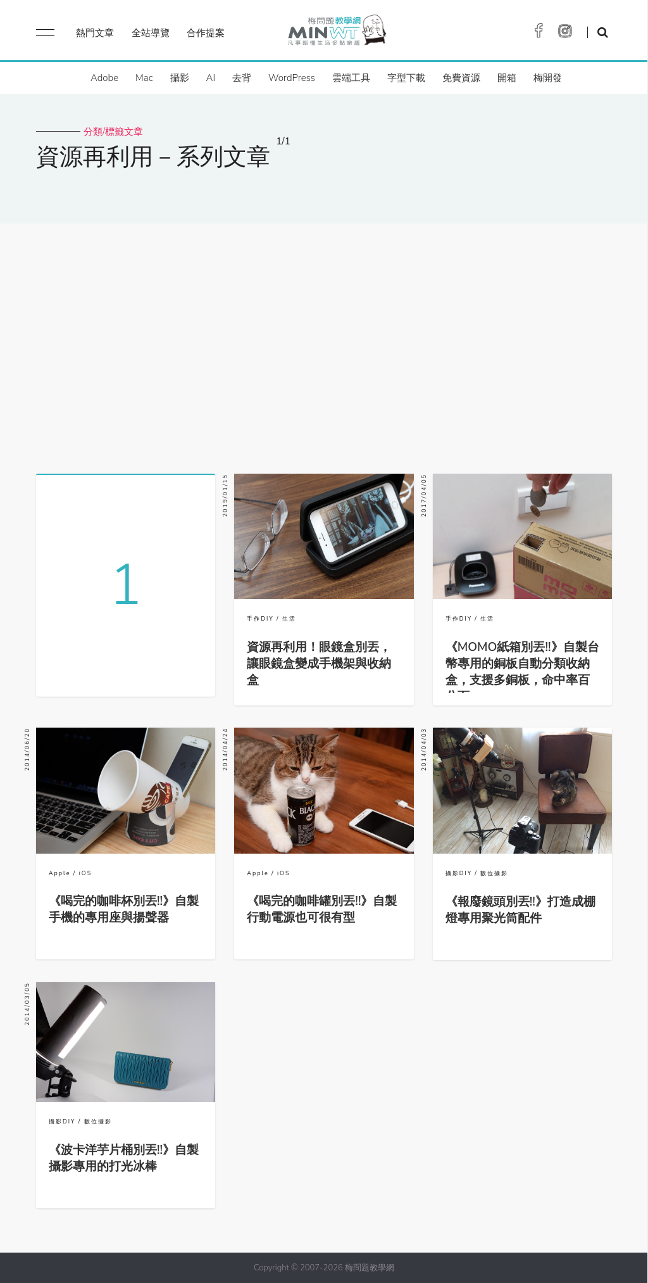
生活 (289, 619)
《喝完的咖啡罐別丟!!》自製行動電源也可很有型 (322, 909)
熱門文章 (95, 33)
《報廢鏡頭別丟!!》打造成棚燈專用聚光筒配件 (520, 910)
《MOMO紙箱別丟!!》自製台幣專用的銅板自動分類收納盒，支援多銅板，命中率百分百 (522, 672)
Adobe (104, 78)
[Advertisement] (324, 344)
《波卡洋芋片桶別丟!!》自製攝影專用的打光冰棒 (124, 1158)
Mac (144, 78)
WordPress (291, 78)
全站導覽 (151, 33)
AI (211, 78)
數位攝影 (494, 873)
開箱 (506, 78)
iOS (85, 873)
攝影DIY (459, 873)
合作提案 (206, 33)
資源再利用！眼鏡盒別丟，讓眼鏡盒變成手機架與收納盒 (319, 663)
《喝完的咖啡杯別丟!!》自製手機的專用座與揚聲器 (124, 909)
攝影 (179, 78)
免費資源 (461, 78)
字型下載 (406, 78)
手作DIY (260, 619)
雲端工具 (351, 78)
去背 (241, 78)
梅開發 (547, 78)
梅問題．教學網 (336, 33)
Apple (59, 873)
